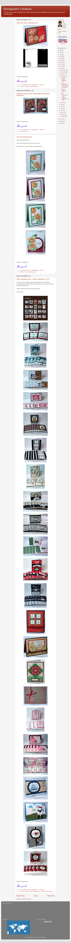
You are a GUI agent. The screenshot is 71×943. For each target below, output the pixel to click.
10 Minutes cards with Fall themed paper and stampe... (64, 85)
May (62, 108)
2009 (61, 123)
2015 (61, 62)
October (63, 74)
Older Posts (51, 896)
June (62, 106)
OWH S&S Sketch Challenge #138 (27, 23)
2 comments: (41, 84)
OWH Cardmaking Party (35, 891)
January (63, 116)
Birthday (22, 271)
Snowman (43, 891)
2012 (61, 68)
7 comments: (41, 889)
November (63, 72)
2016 (61, 60)
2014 (61, 64)
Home (36, 896)
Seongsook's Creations (17, 9)
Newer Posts (20, 896)
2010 (61, 121)
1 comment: (42, 129)
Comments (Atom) (27, 899)
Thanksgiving (49, 891)
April (62, 110)
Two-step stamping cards (24, 137)
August (62, 102)
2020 (61, 52)
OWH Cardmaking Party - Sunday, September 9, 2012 (32, 279)
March (62, 112)
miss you (22, 86)
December (63, 70)
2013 (61, 66)
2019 (61, 54)
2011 (61, 119)
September (63, 76)
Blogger (43, 937)
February (63, 114)
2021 (61, 50)
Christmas (26, 891)
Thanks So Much (24, 131)
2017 (61, 58)
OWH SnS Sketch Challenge (31, 86)
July (62, 104)
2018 (61, 56)
